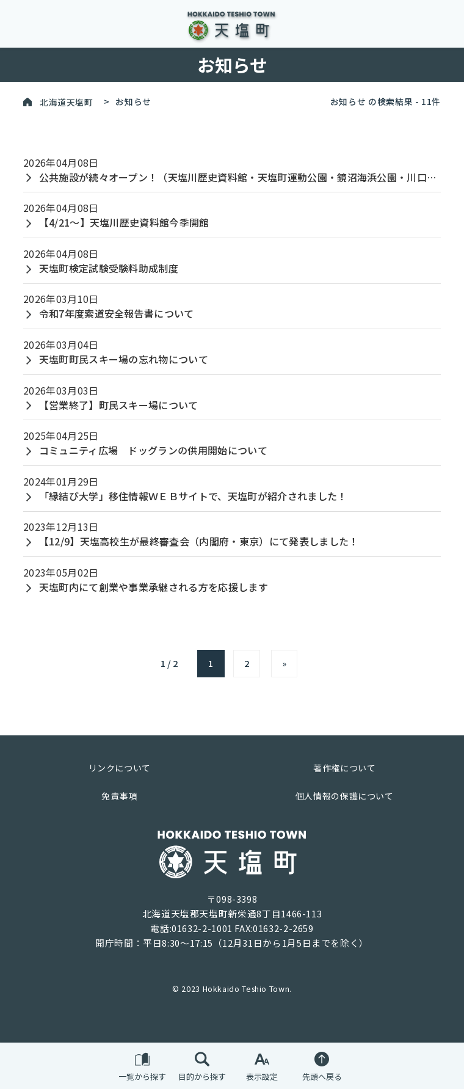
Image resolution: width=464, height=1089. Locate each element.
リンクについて (120, 768)
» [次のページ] (284, 663)
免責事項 (119, 796)
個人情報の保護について (344, 796)
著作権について (344, 768)
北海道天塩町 (66, 101)
